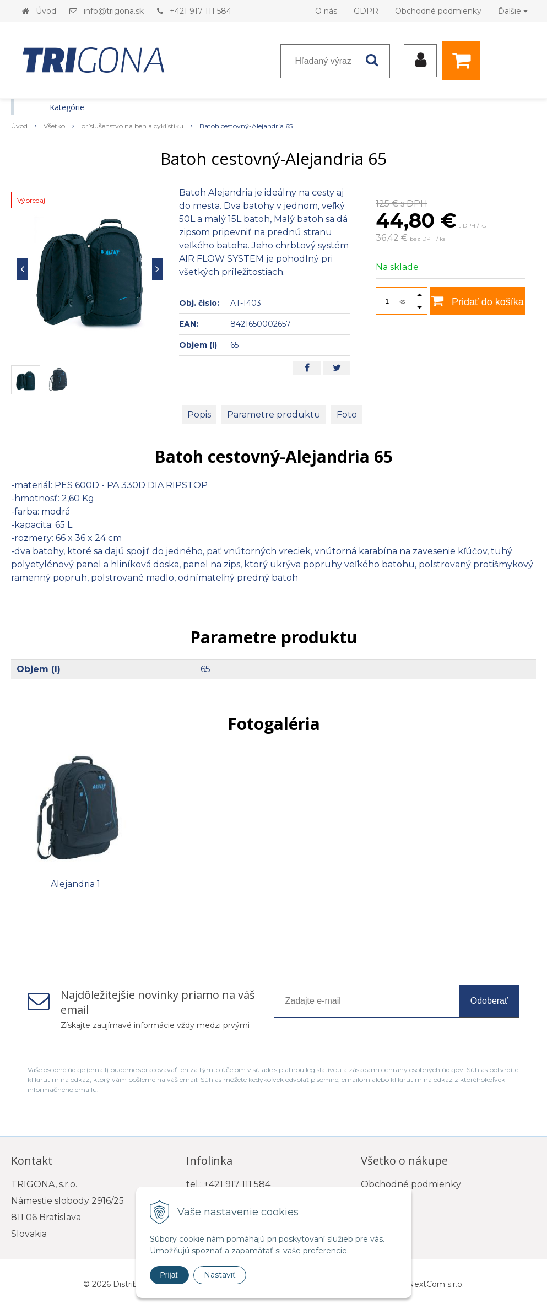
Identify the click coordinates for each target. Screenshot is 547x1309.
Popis (199, 414)
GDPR (366, 11)
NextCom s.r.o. (436, 1284)
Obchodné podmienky (438, 11)
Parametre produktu (274, 414)
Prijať (169, 1274)
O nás (326, 11)
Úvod (46, 11)
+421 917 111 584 (200, 11)
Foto (347, 414)
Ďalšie (513, 11)
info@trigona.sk (114, 11)
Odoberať (489, 1000)
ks (401, 301)
